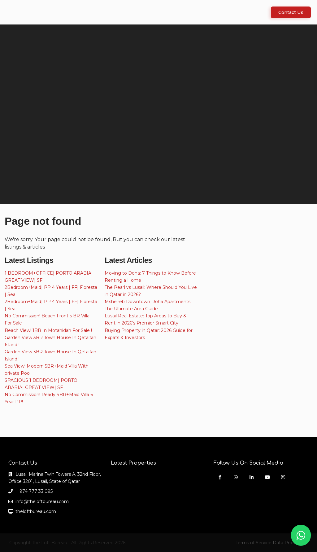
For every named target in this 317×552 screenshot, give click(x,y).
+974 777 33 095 (34, 491)
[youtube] (267, 477)
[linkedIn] (251, 477)
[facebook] (220, 477)
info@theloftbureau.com (42, 501)
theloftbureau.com (35, 511)
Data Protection (290, 542)
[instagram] (283, 477)
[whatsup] (235, 477)
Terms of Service (253, 542)
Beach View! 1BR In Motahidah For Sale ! (48, 330)
